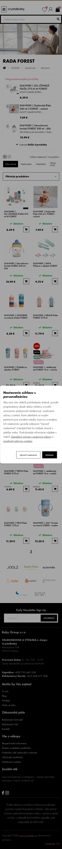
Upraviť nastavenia (28, 454)
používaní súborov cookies (17, 441)
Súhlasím (49, 454)
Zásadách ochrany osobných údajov (31, 437)
